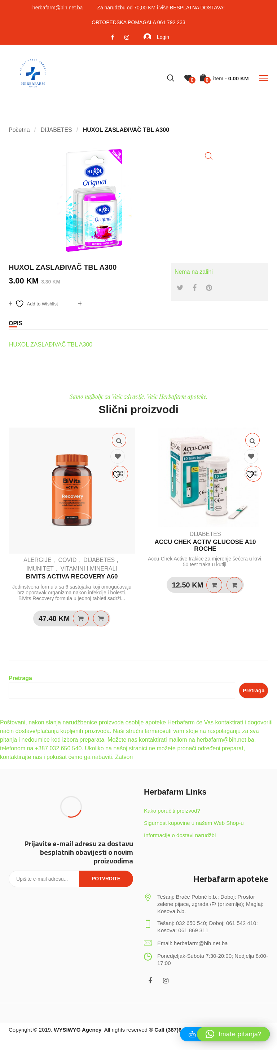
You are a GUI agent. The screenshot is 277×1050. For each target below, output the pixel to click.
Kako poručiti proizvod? (172, 811)
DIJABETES (99, 560)
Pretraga (20, 678)
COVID (67, 560)
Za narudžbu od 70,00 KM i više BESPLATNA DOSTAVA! (161, 7)
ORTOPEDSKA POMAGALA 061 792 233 (138, 22)
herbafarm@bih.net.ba (57, 7)
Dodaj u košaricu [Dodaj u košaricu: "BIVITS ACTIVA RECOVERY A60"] (81, 618)
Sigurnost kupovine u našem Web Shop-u (194, 823)
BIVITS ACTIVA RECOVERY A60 (72, 576)
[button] (208, 156)
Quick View (119, 440)
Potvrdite (106, 878)
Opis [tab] (15, 323)
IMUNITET (40, 569)
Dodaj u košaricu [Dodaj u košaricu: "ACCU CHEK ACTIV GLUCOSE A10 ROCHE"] (214, 585)
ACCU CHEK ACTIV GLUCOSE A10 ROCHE (205, 545)
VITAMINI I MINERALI (89, 569)
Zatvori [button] (124, 757)
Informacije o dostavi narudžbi (180, 835)
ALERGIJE (37, 560)
